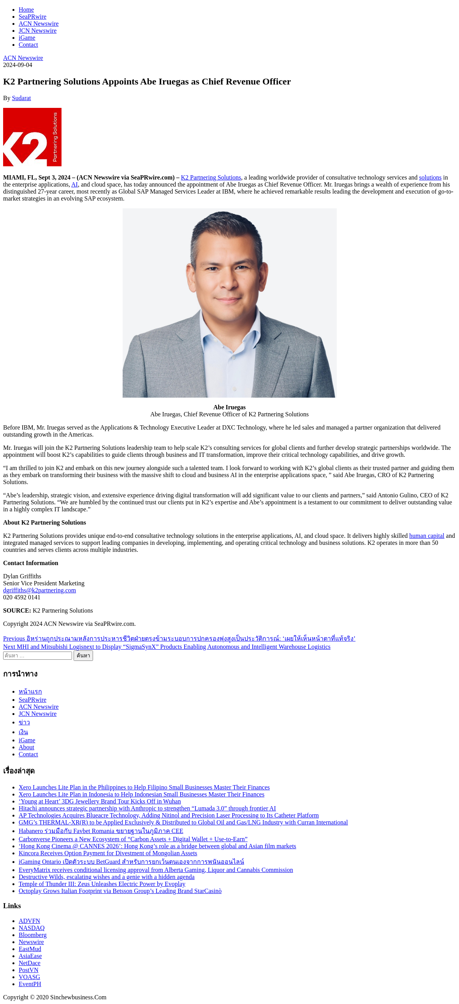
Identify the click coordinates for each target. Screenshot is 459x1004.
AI (74, 184)
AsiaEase (30, 956)
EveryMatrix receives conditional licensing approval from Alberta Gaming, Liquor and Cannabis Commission (156, 870)
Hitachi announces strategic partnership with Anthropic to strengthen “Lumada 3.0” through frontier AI (147, 808)
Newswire (31, 942)
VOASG (29, 977)
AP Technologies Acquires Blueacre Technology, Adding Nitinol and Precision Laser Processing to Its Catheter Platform (169, 815)
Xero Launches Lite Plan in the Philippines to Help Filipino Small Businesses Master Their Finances (144, 787)
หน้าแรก (30, 691)
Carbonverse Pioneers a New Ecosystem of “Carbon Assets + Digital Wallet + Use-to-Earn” (133, 839)
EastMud (30, 949)
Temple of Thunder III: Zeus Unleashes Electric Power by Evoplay (102, 884)
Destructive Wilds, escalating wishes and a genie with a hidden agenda (107, 877)
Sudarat (21, 98)
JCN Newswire (37, 30)
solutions (430, 177)
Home (26, 9)
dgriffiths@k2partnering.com (39, 590)
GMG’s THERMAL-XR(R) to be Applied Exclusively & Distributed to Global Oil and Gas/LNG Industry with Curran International (183, 822)
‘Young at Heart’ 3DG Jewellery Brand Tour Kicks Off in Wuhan (100, 801)
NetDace (29, 963)
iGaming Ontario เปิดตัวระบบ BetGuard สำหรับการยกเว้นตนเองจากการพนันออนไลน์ (131, 861)
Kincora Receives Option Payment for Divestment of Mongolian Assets (108, 853)
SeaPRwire (32, 16)
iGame (27, 37)
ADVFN (29, 921)
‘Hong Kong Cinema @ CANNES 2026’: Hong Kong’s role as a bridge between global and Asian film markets (157, 846)
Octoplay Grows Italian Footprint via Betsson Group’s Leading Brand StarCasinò (120, 891)
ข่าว (24, 722)
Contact (28, 44)
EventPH (30, 984)
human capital (426, 535)
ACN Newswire (39, 23)
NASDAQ (32, 928)
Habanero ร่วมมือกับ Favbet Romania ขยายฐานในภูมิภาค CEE (101, 831)
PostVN (29, 970)
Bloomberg (33, 935)
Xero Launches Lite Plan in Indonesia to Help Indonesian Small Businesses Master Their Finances (141, 794)
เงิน (23, 732)
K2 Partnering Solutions (211, 177)
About (26, 747)
